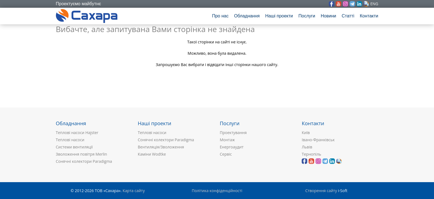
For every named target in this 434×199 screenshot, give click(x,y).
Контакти (369, 16)
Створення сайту (321, 190)
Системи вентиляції (74, 147)
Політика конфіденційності (217, 190)
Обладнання (247, 16)
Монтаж (227, 139)
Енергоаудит (232, 147)
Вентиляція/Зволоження (161, 147)
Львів (307, 147)
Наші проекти (279, 16)
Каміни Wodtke (152, 154)
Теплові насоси (70, 139)
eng (374, 3)
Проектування (233, 132)
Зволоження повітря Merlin (81, 154)
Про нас (220, 16)
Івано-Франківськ (318, 139)
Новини (328, 16)
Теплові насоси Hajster (77, 132)
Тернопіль (311, 154)
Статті (348, 16)
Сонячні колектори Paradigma (84, 161)
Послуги (306, 16)
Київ (306, 132)
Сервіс (226, 154)
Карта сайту (134, 190)
